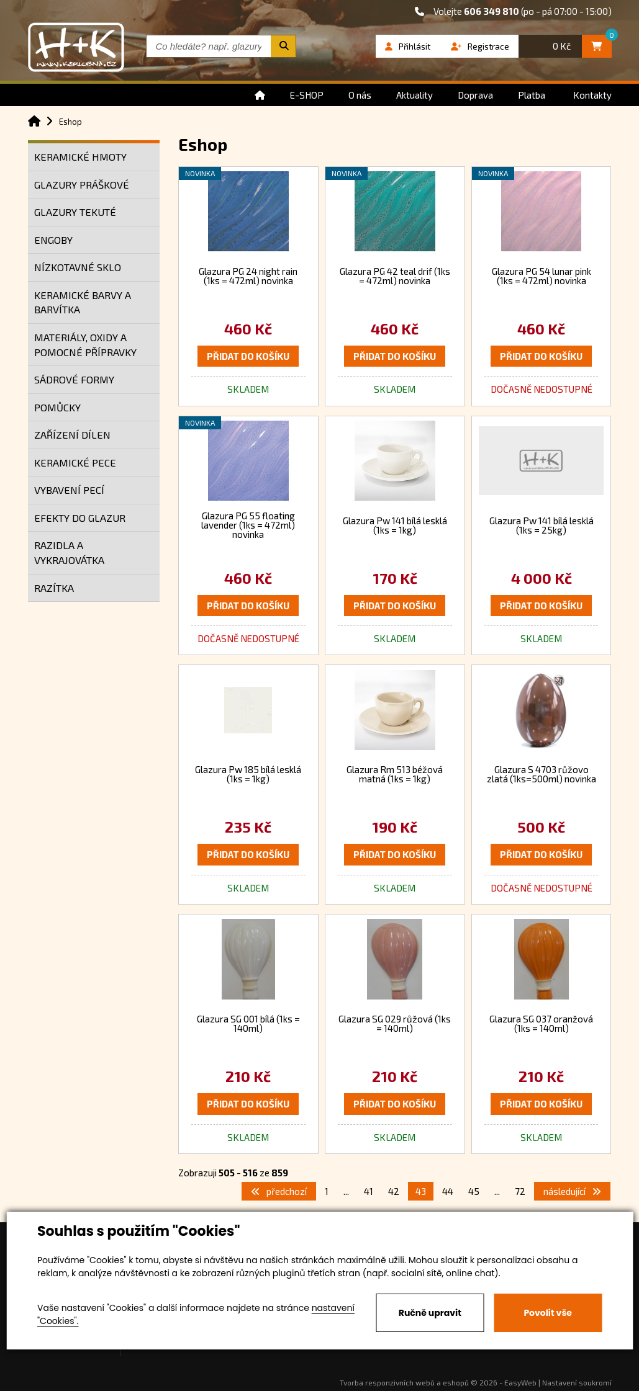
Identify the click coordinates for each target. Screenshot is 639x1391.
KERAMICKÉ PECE (75, 462)
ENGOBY (53, 240)
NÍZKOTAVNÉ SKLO (77, 267)
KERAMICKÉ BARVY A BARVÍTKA (82, 302)
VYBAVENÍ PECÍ (69, 490)
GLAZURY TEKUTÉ (75, 212)
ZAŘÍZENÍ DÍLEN (72, 435)
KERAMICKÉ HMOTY (80, 157)
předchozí (279, 1191)
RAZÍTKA (54, 588)
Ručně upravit (430, 1313)
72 (520, 1191)
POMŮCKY (57, 407)
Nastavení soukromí (577, 1382)
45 (473, 1191)
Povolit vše (547, 1313)
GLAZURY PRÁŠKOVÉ (81, 184)
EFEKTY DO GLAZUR (79, 518)
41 (368, 1191)
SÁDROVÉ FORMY (74, 379)
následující (572, 1191)
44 (447, 1191)
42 (393, 1191)
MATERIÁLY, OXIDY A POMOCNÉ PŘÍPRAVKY (85, 344)
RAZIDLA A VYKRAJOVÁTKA (69, 552)
